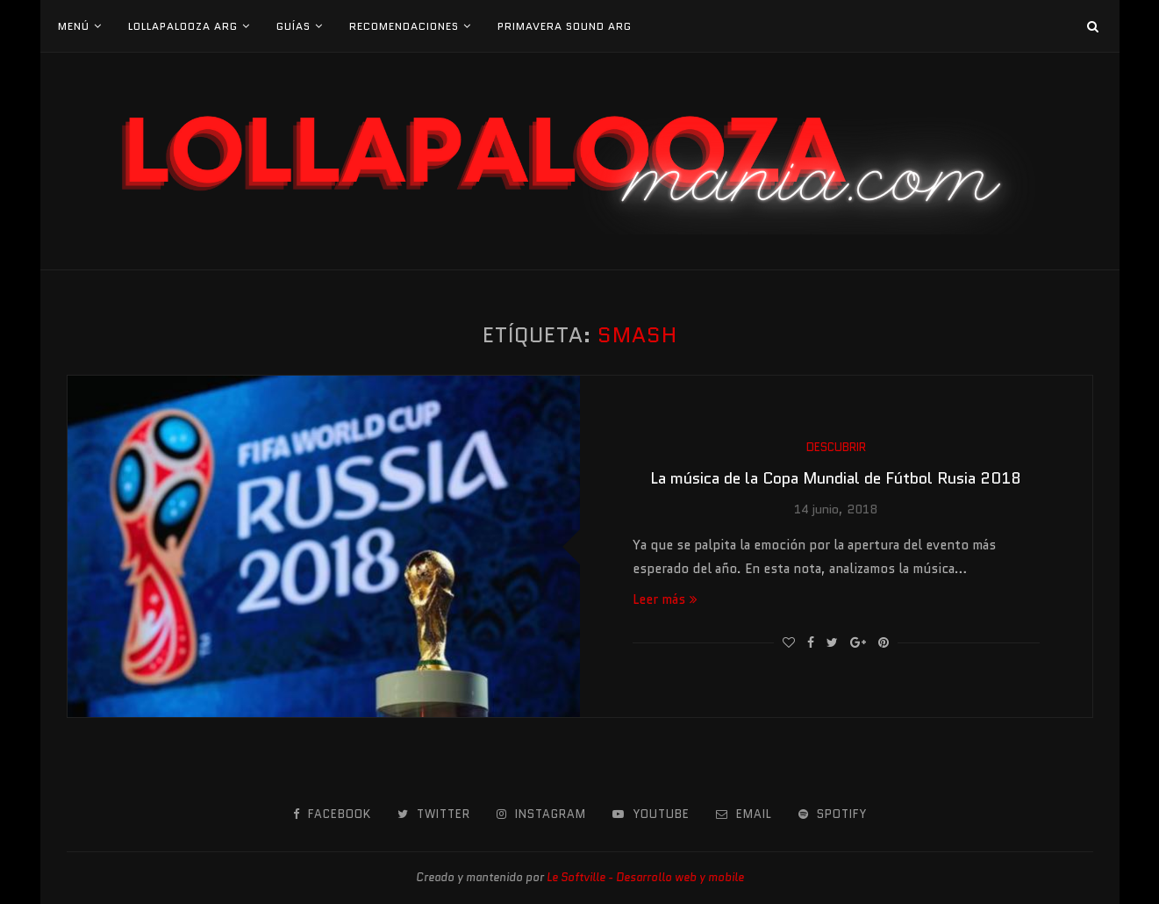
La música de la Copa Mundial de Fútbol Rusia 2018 (835, 478)
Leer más (665, 599)
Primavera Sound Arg (564, 25)
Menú (73, 25)
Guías (293, 25)
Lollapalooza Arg (183, 25)
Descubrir (836, 448)
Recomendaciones (404, 25)
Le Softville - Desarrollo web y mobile (645, 877)
